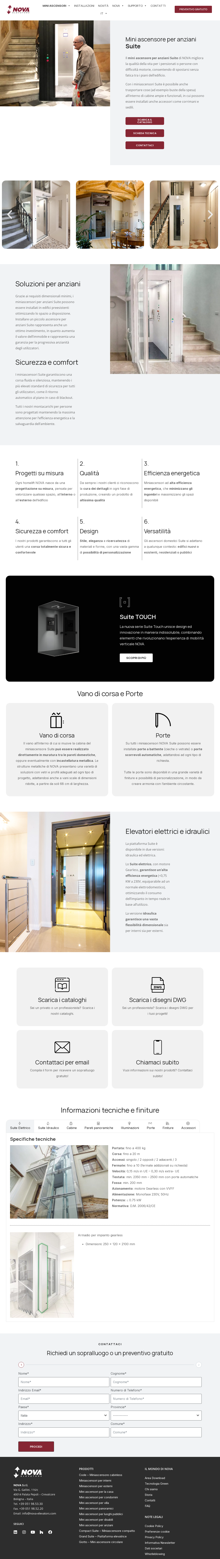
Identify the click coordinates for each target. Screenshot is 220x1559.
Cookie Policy (154, 1526)
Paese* (23, 1407)
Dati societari (153, 1548)
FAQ (147, 1506)
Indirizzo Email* (29, 1390)
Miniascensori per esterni (95, 1486)
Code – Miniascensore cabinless (100, 1475)
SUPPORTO (137, 6)
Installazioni (84, 6)
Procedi (36, 1446)
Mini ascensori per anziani (96, 1525)
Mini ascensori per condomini (98, 1497)
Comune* (118, 1424)
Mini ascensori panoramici (96, 1508)
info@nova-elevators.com (39, 1513)
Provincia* (118, 1407)
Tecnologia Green (156, 1483)
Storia (148, 1495)
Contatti (158, 6)
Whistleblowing (155, 1554)
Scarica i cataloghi (62, 1000)
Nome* (23, 1373)
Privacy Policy (154, 1537)
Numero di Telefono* (126, 1390)
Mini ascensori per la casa (96, 1491)
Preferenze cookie (157, 1531)
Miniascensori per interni (95, 1480)
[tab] (20, 1126)
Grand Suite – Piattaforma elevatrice (103, 1536)
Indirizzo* (25, 1424)
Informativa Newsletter (160, 1543)
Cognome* (118, 1373)
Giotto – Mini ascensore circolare (101, 1542)
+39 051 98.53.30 (31, 1504)
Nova (118, 6)
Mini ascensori (56, 6)
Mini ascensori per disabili (96, 1519)
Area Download (155, 1478)
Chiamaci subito (157, 1062)
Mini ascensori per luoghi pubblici (101, 1514)
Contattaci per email (62, 1062)
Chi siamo (151, 1489)
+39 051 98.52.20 (31, 1508)
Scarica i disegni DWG (157, 1000)
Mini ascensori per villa (94, 1503)
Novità (103, 6)
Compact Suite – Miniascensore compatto (107, 1531)
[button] (9, 214)
